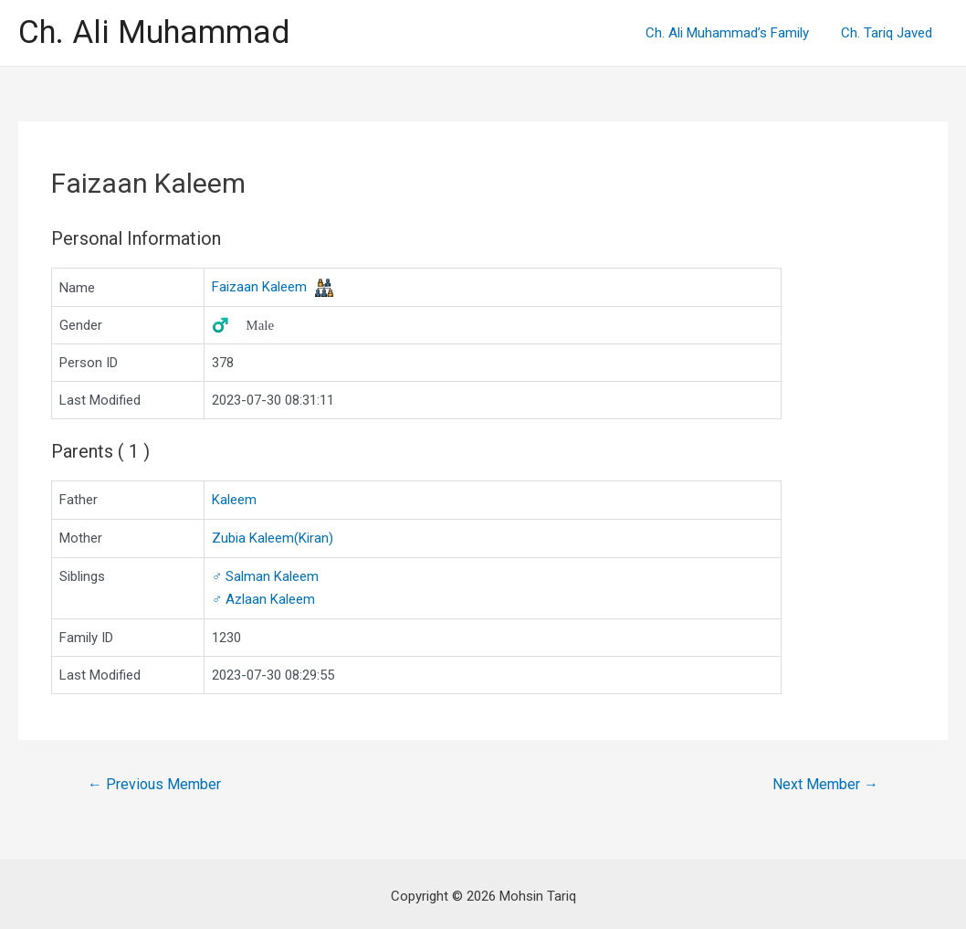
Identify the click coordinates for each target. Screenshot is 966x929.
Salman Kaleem (265, 574)
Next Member (825, 780)
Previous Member (154, 780)
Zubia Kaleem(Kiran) (272, 537)
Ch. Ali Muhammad (153, 32)
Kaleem (234, 499)
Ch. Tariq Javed (888, 33)
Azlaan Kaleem (263, 596)
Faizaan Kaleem (259, 287)
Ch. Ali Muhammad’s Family (733, 33)
